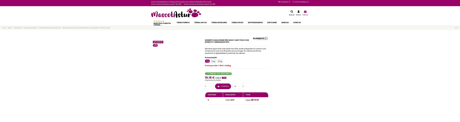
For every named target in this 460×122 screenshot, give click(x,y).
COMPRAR (223, 86)
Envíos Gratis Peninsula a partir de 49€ (166, 4)
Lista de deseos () (301, 2)
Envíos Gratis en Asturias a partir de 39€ (199, 4)
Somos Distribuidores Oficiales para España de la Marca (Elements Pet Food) (181, 2)
